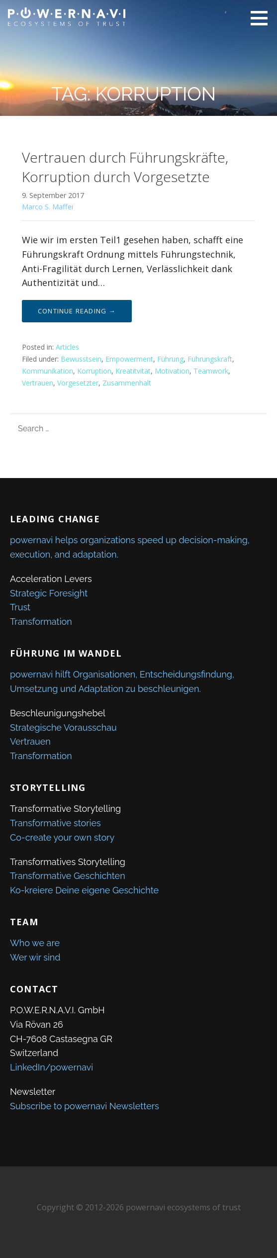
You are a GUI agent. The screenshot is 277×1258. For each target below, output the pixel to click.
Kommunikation (47, 371)
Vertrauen (37, 382)
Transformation (41, 621)
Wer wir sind (35, 957)
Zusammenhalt (126, 382)
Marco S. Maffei (47, 206)
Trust (20, 607)
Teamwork (210, 371)
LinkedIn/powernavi (51, 1067)
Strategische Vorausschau (63, 727)
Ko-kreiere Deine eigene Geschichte (84, 890)
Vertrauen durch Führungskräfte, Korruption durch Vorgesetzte (125, 167)
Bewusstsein (81, 359)
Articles (67, 347)
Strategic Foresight (49, 593)
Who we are (35, 943)
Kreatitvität (133, 371)
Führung (170, 359)
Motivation (172, 371)
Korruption (94, 371)
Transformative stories (55, 823)
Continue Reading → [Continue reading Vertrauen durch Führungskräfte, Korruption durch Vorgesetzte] (77, 310)
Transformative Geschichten (67, 876)
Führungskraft (209, 359)
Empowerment (129, 359)
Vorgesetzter (77, 382)
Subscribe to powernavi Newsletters (84, 1106)
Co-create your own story (62, 837)
